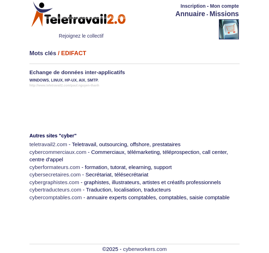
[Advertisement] (178, 28)
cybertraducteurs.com (55, 190)
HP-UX (71, 80)
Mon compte (224, 6)
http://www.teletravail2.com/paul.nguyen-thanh (64, 85)
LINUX (57, 80)
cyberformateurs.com (54, 167)
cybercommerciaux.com (58, 152)
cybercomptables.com (55, 197)
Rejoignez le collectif (81, 36)
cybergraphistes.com (54, 182)
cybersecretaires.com (55, 174)
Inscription (193, 6)
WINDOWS (39, 80)
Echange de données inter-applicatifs (77, 72)
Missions (224, 14)
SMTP (92, 80)
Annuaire (190, 14)
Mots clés (42, 53)
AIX (82, 80)
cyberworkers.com (145, 249)
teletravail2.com (48, 144)
